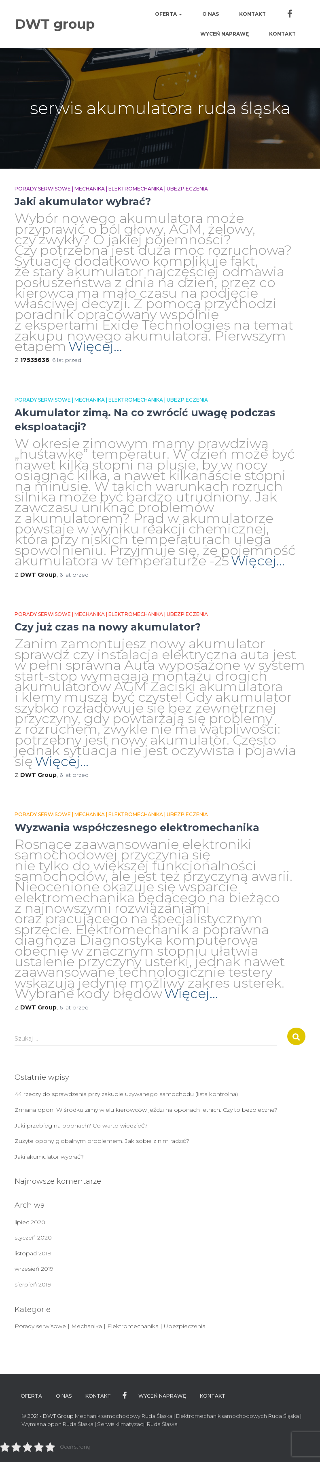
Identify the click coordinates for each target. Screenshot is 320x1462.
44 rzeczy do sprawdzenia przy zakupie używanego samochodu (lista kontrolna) (126, 1094)
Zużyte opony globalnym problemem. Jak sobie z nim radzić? (102, 1141)
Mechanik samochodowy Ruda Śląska (123, 1416)
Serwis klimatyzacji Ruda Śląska (137, 1424)
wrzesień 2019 (34, 1268)
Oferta (168, 14)
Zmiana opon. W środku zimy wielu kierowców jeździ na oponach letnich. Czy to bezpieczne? (146, 1109)
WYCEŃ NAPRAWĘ (224, 34)
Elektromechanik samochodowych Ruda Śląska (237, 1416)
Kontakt (252, 14)
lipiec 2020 (30, 1222)
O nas (210, 14)
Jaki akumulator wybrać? (83, 201)
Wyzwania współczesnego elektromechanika (137, 827)
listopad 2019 (33, 1253)
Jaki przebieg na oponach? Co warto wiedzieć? (81, 1125)
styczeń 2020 (33, 1237)
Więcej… (95, 346)
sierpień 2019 (33, 1284)
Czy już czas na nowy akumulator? (108, 627)
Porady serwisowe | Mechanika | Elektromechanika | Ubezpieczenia (111, 189)
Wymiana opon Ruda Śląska (57, 1424)
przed (66, 360)
